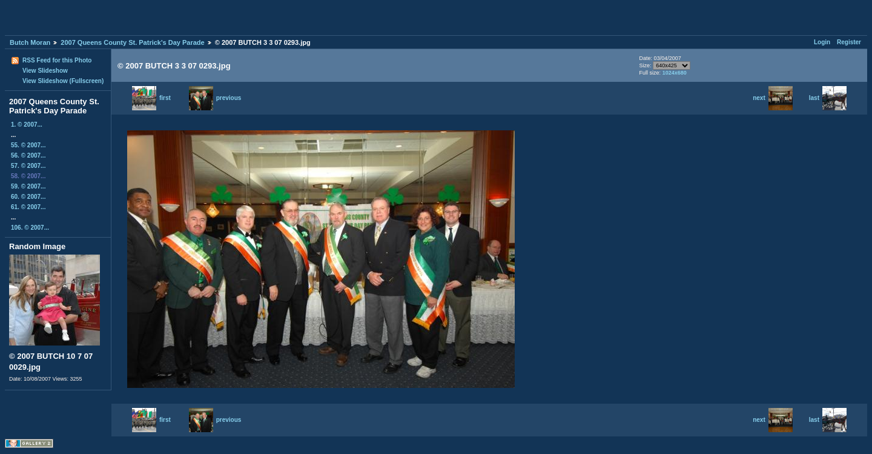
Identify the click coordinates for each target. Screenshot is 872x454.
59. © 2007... (28, 186)
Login (822, 42)
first (151, 98)
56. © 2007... (28, 155)
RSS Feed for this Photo (56, 60)
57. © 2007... (28, 165)
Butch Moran (30, 42)
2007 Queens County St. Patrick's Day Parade (132, 42)
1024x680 (674, 73)
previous (215, 98)
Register (849, 42)
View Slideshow (45, 70)
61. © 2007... (28, 207)
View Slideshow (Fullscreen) (63, 81)
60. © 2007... (28, 196)
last (828, 98)
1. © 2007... (26, 124)
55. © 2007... (28, 145)
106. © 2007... (30, 227)
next (773, 98)
